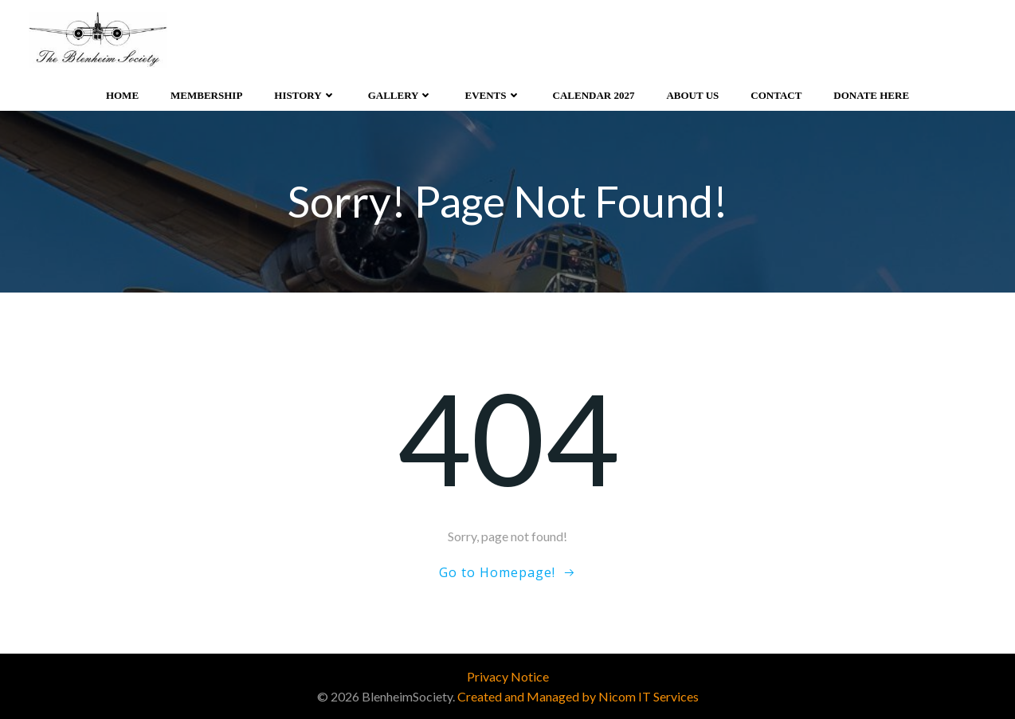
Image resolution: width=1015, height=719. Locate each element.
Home (122, 95)
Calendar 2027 (594, 95)
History (304, 95)
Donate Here (871, 95)
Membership (206, 95)
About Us (692, 95)
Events (492, 95)
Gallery (400, 95)
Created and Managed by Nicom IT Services (578, 696)
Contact (775, 95)
